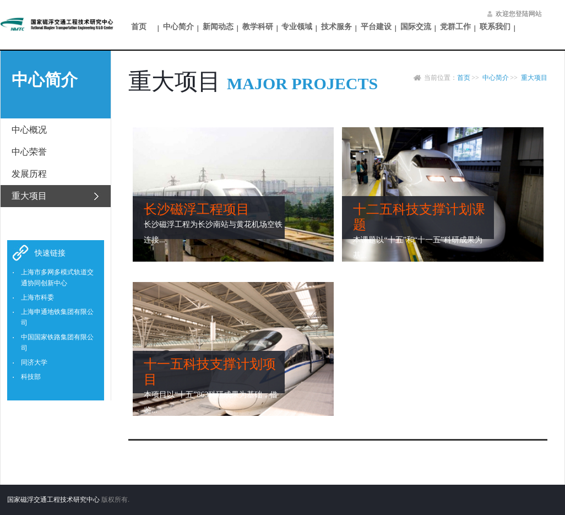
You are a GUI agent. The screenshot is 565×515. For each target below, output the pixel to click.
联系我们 (495, 27)
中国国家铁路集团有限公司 (57, 342)
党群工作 (455, 27)
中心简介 (178, 27)
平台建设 (376, 27)
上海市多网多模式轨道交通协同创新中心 (57, 277)
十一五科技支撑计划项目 (210, 372)
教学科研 (257, 27)
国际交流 (415, 27)
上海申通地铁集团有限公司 (57, 317)
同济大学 (34, 362)
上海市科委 (37, 297)
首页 (138, 27)
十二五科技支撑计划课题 (419, 217)
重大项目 (534, 78)
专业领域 (296, 27)
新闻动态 (218, 27)
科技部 (31, 377)
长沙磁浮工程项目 (196, 209)
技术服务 (336, 27)
